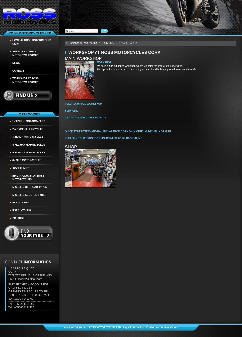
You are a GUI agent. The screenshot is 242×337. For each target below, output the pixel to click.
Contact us (152, 327)
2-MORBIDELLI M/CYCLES (28, 129)
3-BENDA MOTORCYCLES (27, 136)
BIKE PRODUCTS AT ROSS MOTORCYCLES (28, 177)
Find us (27, 95)
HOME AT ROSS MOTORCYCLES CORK (31, 42)
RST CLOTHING (21, 210)
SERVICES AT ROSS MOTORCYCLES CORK (26, 53)
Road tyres (20, 202)
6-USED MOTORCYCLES (26, 160)
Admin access (169, 327)
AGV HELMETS (21, 168)
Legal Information (133, 327)
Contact (18, 70)
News (16, 63)
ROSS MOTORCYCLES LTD (105, 327)
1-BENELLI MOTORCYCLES (28, 121)
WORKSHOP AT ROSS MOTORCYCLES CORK (26, 80)
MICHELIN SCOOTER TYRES (29, 195)
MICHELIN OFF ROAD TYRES (29, 187)
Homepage (75, 43)
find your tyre (28, 233)
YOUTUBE (18, 218)
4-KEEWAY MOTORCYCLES (28, 144)
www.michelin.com (75, 327)
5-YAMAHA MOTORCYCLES (28, 152)
